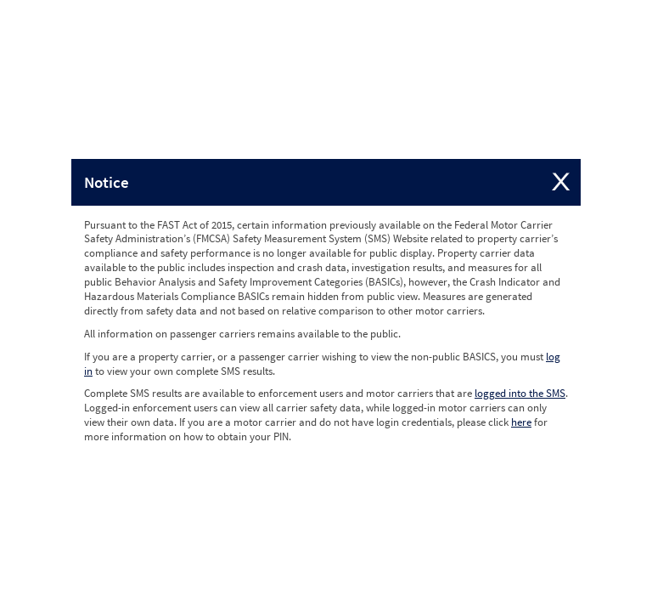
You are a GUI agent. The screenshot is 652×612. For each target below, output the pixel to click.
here (521, 422)
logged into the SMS (520, 393)
